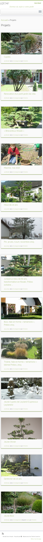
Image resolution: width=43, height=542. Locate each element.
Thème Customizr (35, 536)
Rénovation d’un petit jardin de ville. (20, 94)
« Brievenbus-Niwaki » (14, 131)
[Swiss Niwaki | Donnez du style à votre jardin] (21, 3)
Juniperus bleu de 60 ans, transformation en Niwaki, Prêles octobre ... (18, 282)
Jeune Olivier (10, 442)
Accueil (4, 20)
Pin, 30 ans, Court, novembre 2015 (19, 242)
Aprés (28, 520)
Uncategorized (17, 61)
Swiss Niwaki (10, 536)
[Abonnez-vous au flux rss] (3, 534)
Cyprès (7, 57)
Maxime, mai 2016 (12, 168)
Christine (25, 61)
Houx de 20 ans (11, 205)
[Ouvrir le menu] (40, 11)
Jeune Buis (9, 516)
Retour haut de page (36, 539)
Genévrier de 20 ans (13, 479)
